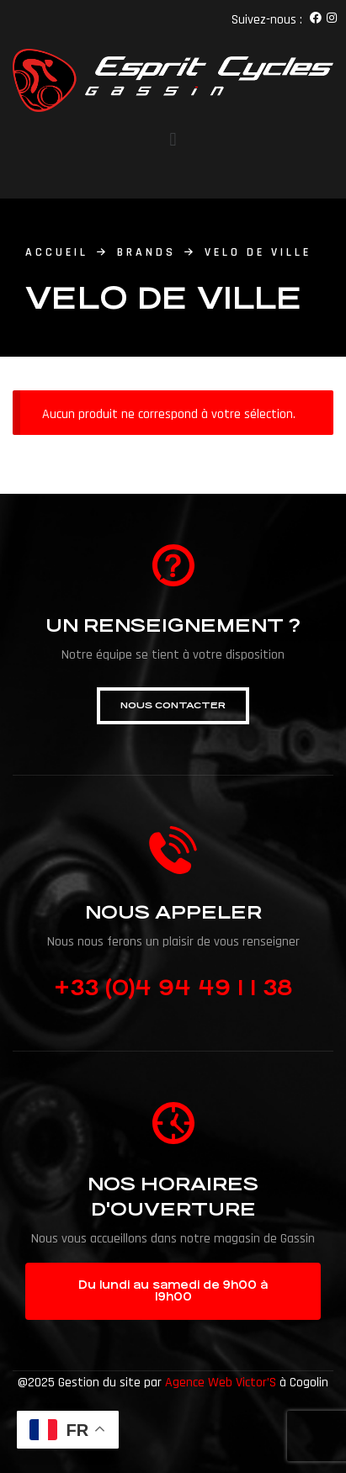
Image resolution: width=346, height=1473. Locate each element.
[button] (173, 705)
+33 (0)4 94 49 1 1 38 (173, 987)
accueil (56, 252)
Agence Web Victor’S (220, 1382)
